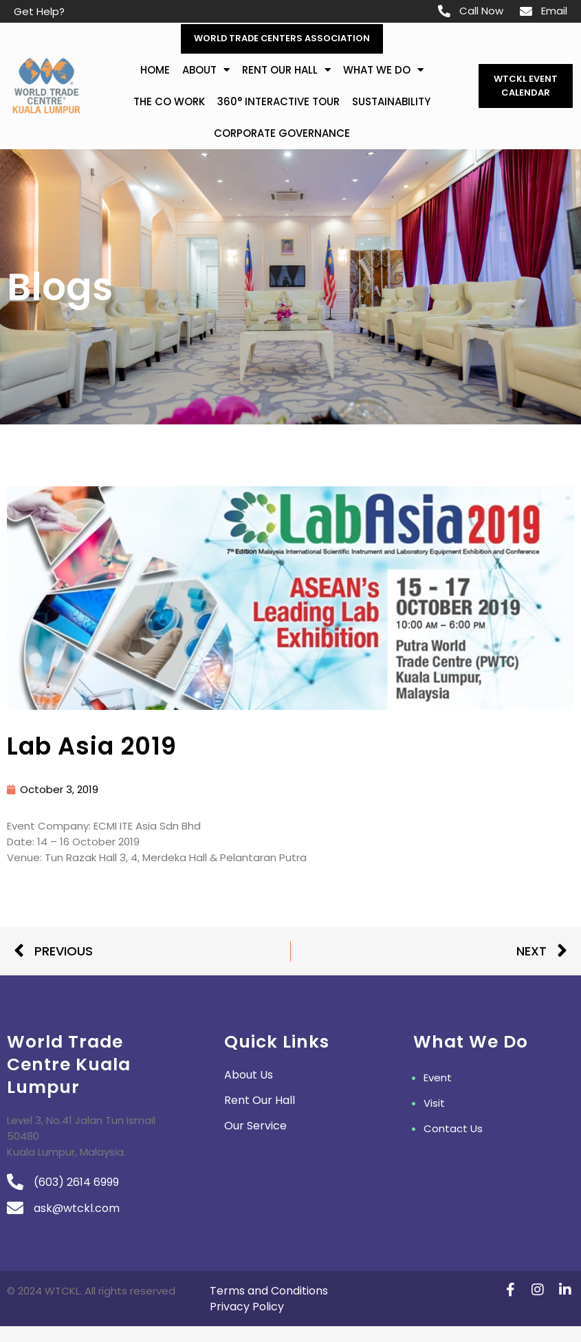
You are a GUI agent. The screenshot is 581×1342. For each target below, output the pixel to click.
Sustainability (391, 102)
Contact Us (453, 1130)
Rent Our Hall (286, 71)
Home (155, 70)
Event (438, 1079)
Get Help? (39, 11)
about (206, 71)
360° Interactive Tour (278, 102)
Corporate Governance (282, 134)
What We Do (383, 71)
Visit (434, 1104)
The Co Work (169, 102)
